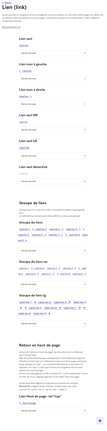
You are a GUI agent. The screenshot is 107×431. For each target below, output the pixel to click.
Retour (8, 2)
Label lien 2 (41, 229)
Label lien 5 (35, 308)
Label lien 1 (24, 229)
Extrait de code (28, 53)
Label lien (23, 45)
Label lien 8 (74, 234)
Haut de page (29, 401)
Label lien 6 (37, 234)
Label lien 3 (55, 229)
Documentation (10, 27)
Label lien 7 (54, 234)
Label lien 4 (72, 229)
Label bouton (100, 421)
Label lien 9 (78, 274)
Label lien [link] (23, 173)
